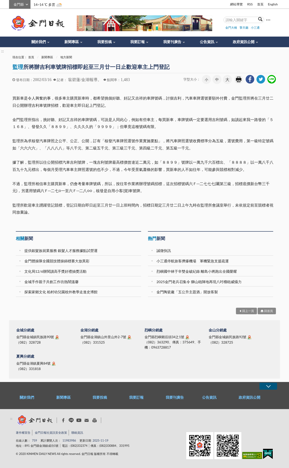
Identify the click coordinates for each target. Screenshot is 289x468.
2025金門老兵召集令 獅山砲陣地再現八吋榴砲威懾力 (199, 281)
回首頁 (268, 311)
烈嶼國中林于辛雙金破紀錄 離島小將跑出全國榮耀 (196, 271)
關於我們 (38, 42)
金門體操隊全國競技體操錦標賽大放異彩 (56, 261)
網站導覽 (236, 4)
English (273, 4)
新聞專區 (71, 42)
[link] (250, 79)
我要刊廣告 (172, 42)
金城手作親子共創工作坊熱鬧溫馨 (51, 281)
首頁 (260, 4)
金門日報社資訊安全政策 (51, 432)
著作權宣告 (23, 432)
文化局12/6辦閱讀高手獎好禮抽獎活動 (55, 271)
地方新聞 (66, 57)
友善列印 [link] (238, 79)
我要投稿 (104, 42)
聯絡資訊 (77, 432)
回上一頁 (248, 311)
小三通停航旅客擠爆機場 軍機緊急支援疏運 (192, 261)
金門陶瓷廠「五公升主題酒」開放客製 (187, 292)
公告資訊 (207, 42)
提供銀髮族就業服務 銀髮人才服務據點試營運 (61, 250)
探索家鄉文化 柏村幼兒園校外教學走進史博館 (61, 292)
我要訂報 (137, 42)
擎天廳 (244, 27)
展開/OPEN (268, 386)
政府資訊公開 (243, 42)
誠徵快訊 (163, 250)
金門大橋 (231, 27)
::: (11, 4)
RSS (250, 4)
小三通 (255, 27)
